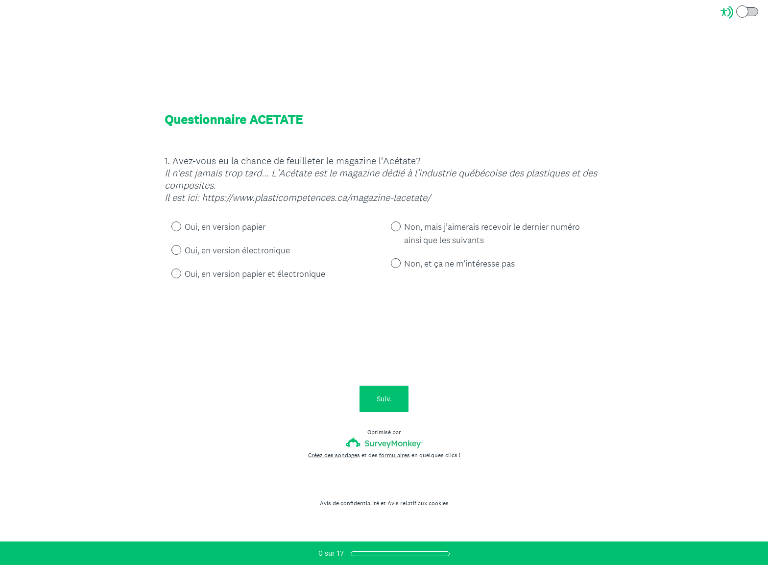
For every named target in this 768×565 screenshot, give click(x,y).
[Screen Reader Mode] (740, 12)
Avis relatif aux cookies (418, 503)
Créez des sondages (334, 455)
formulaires (394, 455)
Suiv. (384, 398)
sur (331, 553)
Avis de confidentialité (349, 503)
